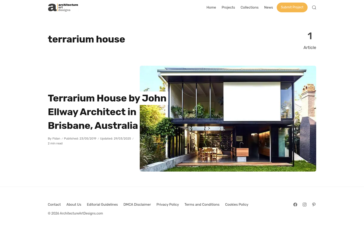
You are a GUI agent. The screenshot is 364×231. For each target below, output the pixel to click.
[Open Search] (314, 7)
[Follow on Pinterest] (314, 204)
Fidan (56, 138)
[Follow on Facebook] (295, 204)
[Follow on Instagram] (304, 204)
